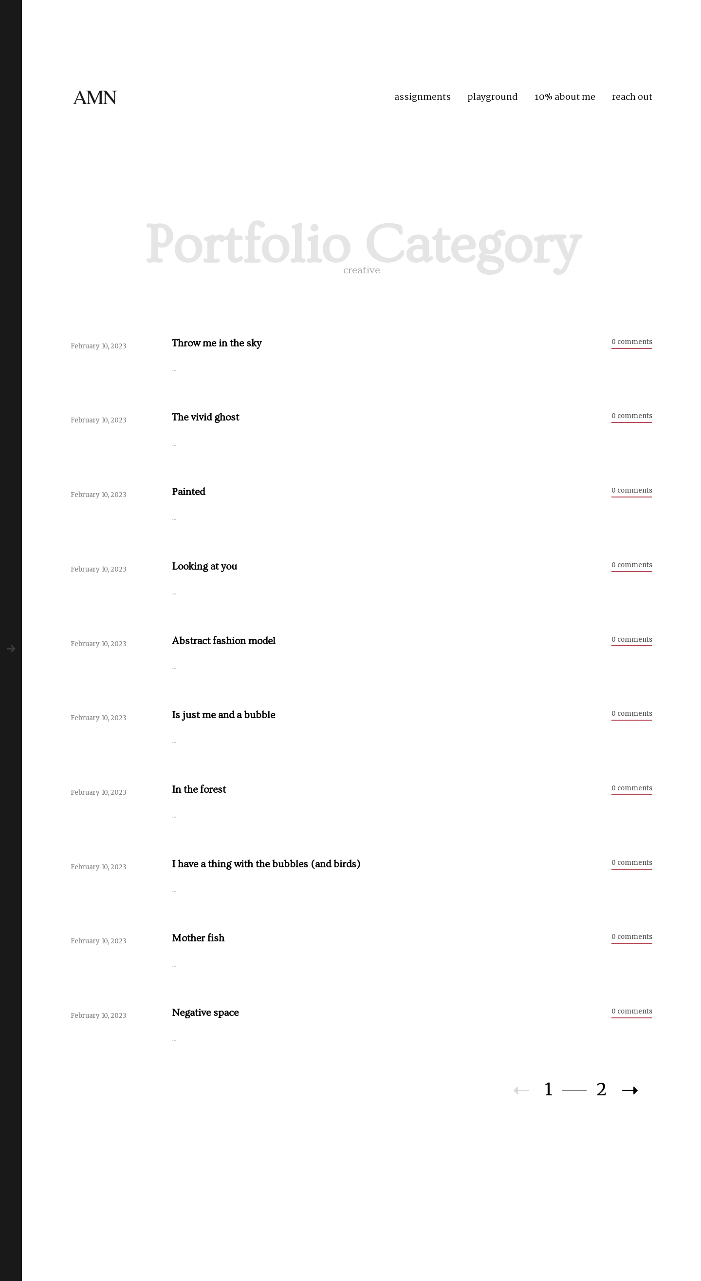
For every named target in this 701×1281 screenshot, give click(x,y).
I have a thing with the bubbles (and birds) (266, 864)
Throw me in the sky (216, 343)
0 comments (631, 342)
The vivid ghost (205, 417)
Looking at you (204, 566)
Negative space (205, 1012)
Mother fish (198, 938)
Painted (188, 491)
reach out (632, 97)
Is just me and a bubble (223, 715)
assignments (422, 97)
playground (492, 97)
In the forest (199, 789)
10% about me (565, 97)
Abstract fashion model (224, 641)
